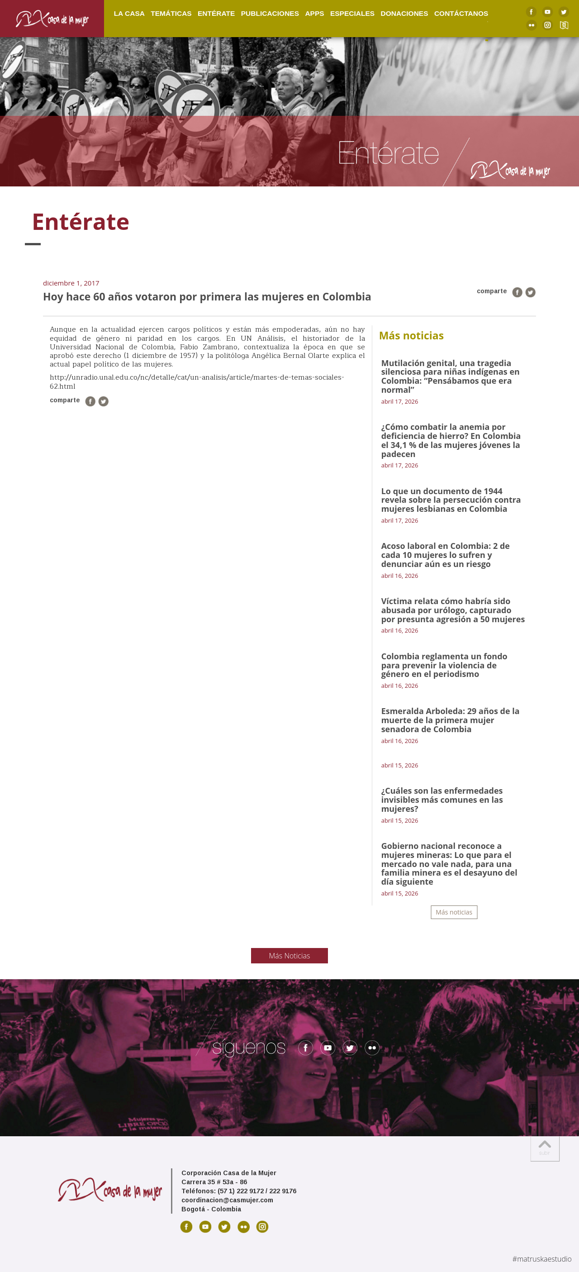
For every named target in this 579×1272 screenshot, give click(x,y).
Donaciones (404, 13)
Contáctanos (461, 13)
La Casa (129, 13)
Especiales (352, 13)
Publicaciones (270, 13)
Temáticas (171, 13)
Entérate (216, 13)
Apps (314, 13)
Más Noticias (289, 956)
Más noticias (454, 912)
